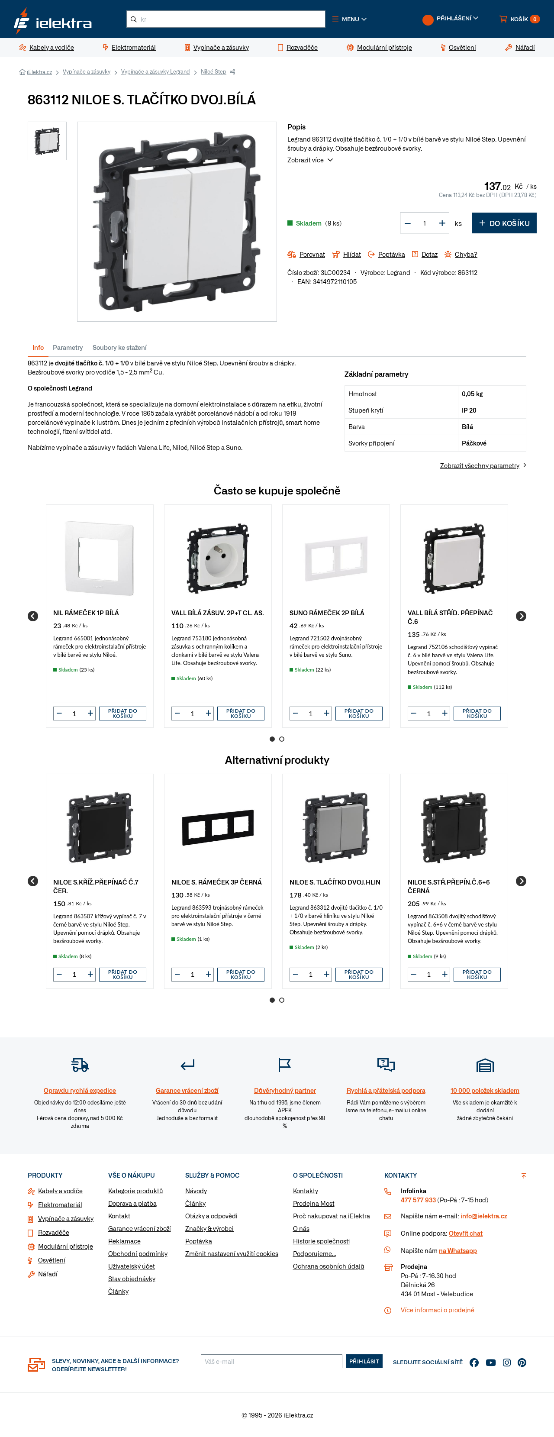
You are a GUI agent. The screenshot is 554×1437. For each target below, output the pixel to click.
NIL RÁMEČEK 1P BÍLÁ (86, 612)
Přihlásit (364, 1361)
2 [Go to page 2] (281, 739)
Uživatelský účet (131, 1266)
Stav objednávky (131, 1278)
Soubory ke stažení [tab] (120, 347)
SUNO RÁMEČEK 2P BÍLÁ (327, 612)
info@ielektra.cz (484, 1215)
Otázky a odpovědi (211, 1215)
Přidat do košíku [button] (123, 713)
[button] (349, 19)
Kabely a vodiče (60, 1190)
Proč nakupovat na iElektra (331, 1215)
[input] (74, 713)
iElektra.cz (39, 72)
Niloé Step (213, 71)
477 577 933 (418, 1199)
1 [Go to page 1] (272, 739)
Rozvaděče (53, 1232)
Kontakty (305, 1190)
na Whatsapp (458, 1250)
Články (118, 1291)
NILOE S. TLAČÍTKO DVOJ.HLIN (335, 881)
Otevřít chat (466, 1233)
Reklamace (124, 1240)
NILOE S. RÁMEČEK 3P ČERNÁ (216, 881)
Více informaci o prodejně (437, 1309)
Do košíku (504, 223)
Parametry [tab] (68, 347)
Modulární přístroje (65, 1246)
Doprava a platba (132, 1203)
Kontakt (119, 1215)
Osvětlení (51, 1259)
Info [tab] (38, 347)
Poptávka (198, 1240)
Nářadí (48, 1273)
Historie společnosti (321, 1240)
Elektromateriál (60, 1204)
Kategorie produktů (135, 1190)
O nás (301, 1228)
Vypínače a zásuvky (86, 71)
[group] (100, 616)
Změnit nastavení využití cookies (231, 1253)
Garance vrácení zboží (139, 1228)
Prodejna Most (314, 1203)
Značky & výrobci (209, 1228)
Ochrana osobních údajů (328, 1266)
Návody (196, 1190)
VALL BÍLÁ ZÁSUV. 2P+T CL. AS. (217, 612)
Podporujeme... (314, 1253)
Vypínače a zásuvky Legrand (155, 71)
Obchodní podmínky (137, 1253)
